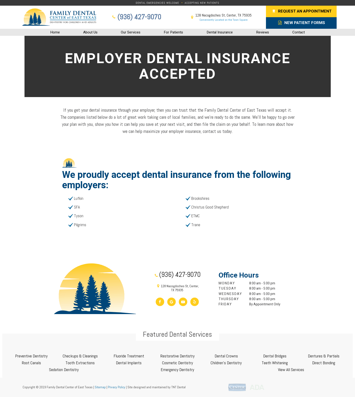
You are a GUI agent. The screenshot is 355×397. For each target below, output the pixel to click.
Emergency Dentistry (177, 369)
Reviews (262, 32)
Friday (225, 304)
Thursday (229, 299)
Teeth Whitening (275, 362)
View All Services (291, 369)
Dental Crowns (226, 356)
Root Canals (31, 362)
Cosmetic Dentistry (177, 362)
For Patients (173, 32)
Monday (227, 283)
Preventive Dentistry (31, 356)
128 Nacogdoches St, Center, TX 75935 (220, 17)
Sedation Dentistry (64, 369)
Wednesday (230, 293)
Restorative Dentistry (177, 356)
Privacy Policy (116, 387)
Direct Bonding (323, 362)
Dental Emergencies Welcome (157, 2)
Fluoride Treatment (129, 356)
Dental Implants (129, 362)
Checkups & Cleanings (80, 356)
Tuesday (228, 288)
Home (55, 32)
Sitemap (100, 387)
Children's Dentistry (226, 362)
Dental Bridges (274, 356)
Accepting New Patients (202, 2)
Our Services (130, 32)
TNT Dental (178, 387)
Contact (298, 32)
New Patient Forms (301, 23)
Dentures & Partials (323, 356)
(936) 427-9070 (136, 17)
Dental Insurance (220, 32)
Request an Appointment (301, 11)
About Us (90, 32)
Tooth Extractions (80, 362)
